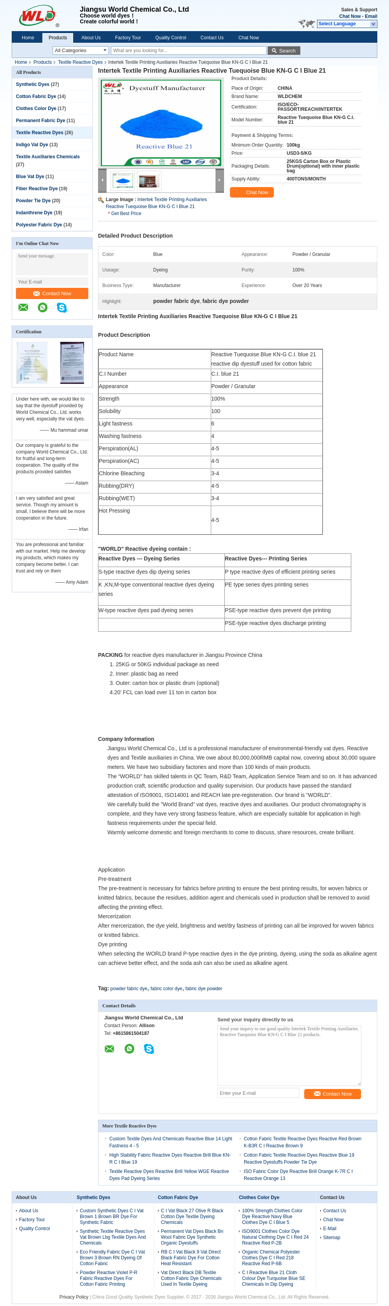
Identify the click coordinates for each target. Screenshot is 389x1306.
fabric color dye (166, 988)
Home (28, 37)
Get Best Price (126, 213)
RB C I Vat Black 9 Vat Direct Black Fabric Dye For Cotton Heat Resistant (191, 1257)
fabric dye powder (204, 988)
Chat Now (350, 16)
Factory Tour (128, 37)
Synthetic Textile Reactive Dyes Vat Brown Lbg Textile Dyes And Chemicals (113, 1237)
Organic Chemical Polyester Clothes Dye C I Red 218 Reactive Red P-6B (271, 1257)
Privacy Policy (74, 1297)
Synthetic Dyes (32, 84)
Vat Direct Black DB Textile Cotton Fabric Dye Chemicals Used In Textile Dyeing (191, 1278)
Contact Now (52, 293)
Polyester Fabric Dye (39, 225)
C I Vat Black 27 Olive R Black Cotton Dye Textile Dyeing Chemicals (192, 1216)
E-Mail (329, 1228)
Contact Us (212, 37)
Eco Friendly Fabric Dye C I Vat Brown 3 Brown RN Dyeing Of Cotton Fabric (112, 1257)
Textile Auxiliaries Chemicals (48, 156)
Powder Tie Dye (33, 200)
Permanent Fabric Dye (40, 120)
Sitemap (331, 1237)
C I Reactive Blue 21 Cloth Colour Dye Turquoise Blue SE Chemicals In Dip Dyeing (273, 1278)
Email (371, 16)
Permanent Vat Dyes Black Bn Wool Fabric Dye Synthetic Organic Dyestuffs (192, 1237)
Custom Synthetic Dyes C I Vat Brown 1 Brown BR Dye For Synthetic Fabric (112, 1216)
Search (287, 51)
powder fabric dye (128, 988)
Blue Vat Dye (30, 176)
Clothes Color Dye (36, 108)
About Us (90, 37)
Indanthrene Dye (34, 212)
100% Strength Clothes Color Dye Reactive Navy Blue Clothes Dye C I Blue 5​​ (272, 1216)
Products (58, 37)
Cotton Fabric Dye (36, 96)
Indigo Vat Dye (32, 144)
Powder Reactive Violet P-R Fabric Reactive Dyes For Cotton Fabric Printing (108, 1278)
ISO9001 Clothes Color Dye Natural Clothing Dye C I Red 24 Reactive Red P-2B (275, 1237)
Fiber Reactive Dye (37, 188)
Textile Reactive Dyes (80, 62)
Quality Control (170, 37)
